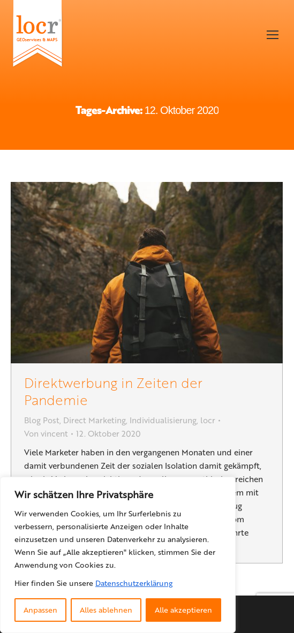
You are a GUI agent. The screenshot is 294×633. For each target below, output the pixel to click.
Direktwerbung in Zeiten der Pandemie (113, 391)
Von (46, 433)
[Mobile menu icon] (272, 34)
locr (207, 420)
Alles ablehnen (106, 610)
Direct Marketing (94, 420)
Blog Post (41, 420)
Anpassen (40, 610)
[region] (118, 555)
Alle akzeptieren (183, 610)
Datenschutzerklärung (133, 583)
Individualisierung (163, 420)
